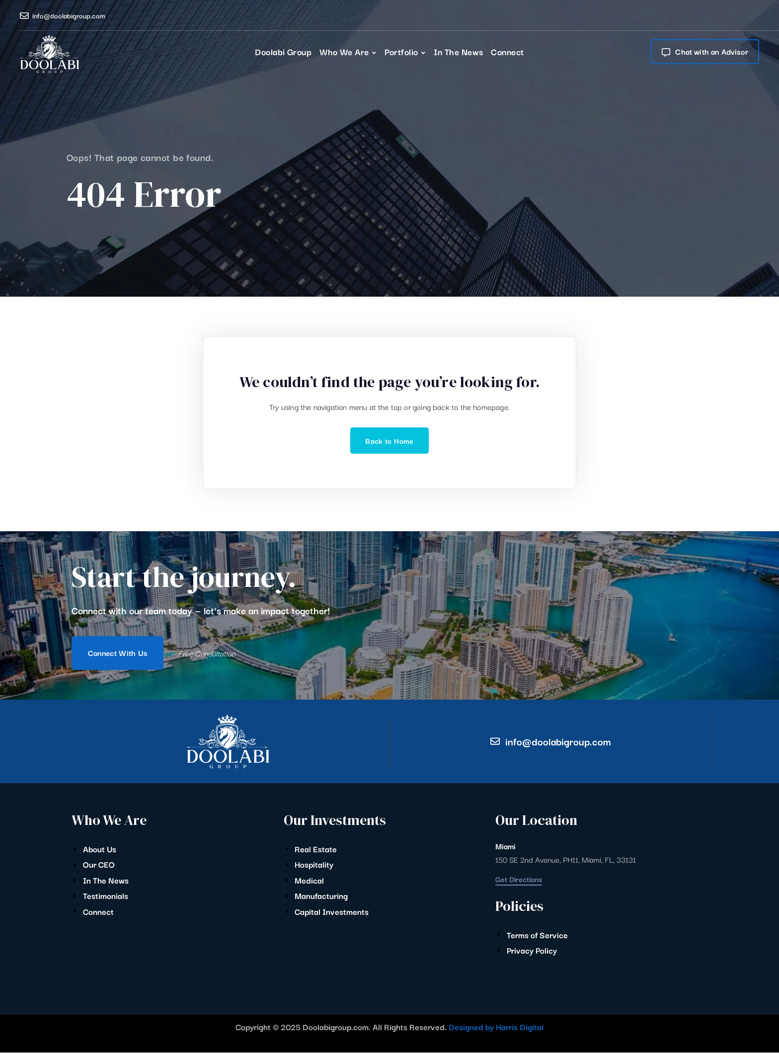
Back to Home (389, 440)
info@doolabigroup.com (68, 15)
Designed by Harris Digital (496, 1026)
